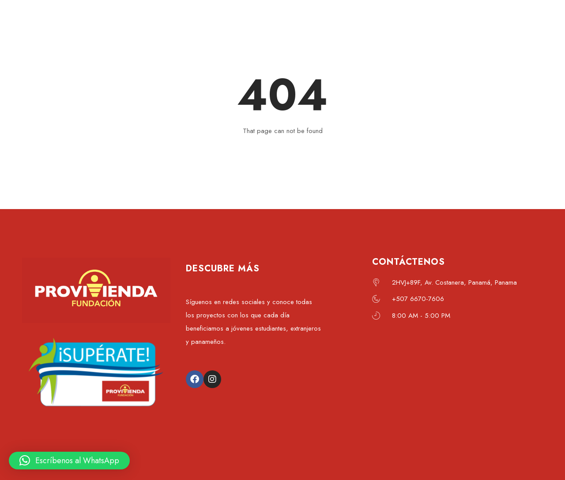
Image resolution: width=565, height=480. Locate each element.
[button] (69, 460)
